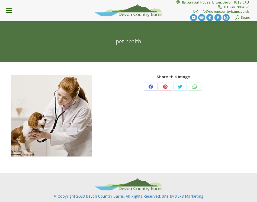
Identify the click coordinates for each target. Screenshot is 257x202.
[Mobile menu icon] (8, 10)
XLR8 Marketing (189, 196)
